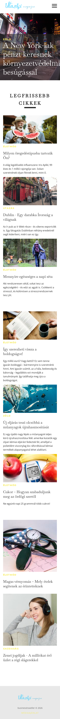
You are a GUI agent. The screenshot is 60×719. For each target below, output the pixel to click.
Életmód (10, 146)
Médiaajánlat (30, 712)
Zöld (7, 39)
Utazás (9, 208)
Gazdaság (11, 648)
